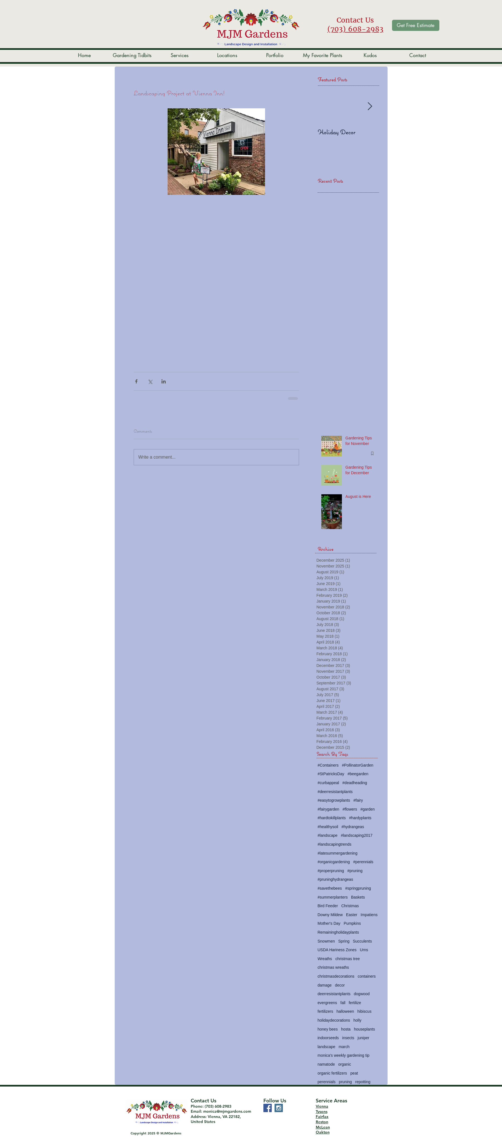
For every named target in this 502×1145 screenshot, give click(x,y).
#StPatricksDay (331, 774)
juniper (363, 1038)
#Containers (328, 765)
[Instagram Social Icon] (279, 1108)
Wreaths (325, 958)
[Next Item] (370, 106)
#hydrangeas (352, 827)
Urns (364, 950)
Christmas (350, 906)
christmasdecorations (336, 976)
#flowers (349, 809)
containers (367, 976)
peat (354, 1073)
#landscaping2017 (357, 835)
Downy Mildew (330, 914)
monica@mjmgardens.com (227, 1111)
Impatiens (369, 914)
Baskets (358, 897)
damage (325, 985)
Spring (343, 941)
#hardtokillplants (332, 818)
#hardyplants (360, 818)
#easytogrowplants (334, 800)
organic (344, 1064)
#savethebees (330, 888)
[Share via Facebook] (136, 381)
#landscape (328, 835)
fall (343, 1002)
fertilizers (325, 1011)
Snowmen (326, 941)
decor (340, 985)
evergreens (327, 1002)
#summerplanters (333, 897)
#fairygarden (328, 809)
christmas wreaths (333, 967)
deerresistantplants (334, 994)
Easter (351, 914)
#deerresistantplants (335, 791)
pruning (345, 1082)
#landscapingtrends (334, 844)
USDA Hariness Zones (337, 950)
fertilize (355, 1002)
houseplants (364, 1029)
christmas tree (347, 958)
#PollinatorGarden (357, 765)
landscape (327, 1046)
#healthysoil (328, 827)
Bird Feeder (328, 906)
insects (348, 1038)
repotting (362, 1082)
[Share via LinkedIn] (163, 381)
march (344, 1046)
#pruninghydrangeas (335, 879)
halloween (345, 1011)
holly (357, 1020)
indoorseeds (328, 1038)
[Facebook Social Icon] (267, 1108)
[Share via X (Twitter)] (150, 381)
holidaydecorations (334, 1020)
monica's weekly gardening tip (343, 1055)
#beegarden (357, 774)
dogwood (362, 994)
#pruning (355, 870)
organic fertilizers (332, 1073)
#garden (367, 809)
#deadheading (354, 783)
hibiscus (364, 1011)
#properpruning (331, 870)
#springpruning (358, 888)
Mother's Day (329, 923)
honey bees (328, 1029)
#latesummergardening (337, 853)
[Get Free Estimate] (415, 25)
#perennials (363, 862)
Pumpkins (352, 923)
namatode (326, 1064)
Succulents (362, 941)
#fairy (358, 800)
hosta (346, 1029)
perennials (327, 1082)
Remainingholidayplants (338, 932)
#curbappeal (328, 783)
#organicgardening (334, 862)
